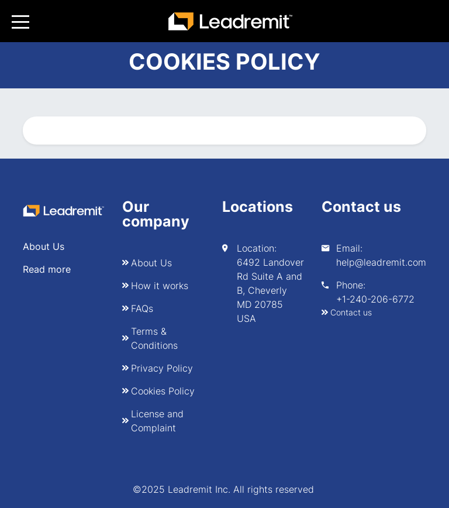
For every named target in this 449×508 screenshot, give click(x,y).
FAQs (142, 308)
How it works (159, 285)
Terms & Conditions (154, 338)
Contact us (351, 312)
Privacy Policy (162, 368)
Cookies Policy (163, 391)
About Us (151, 263)
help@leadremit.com (381, 262)
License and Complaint (157, 421)
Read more (47, 269)
